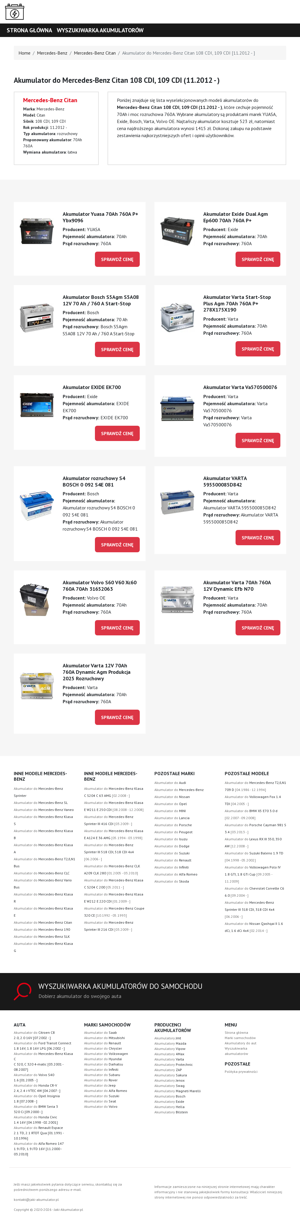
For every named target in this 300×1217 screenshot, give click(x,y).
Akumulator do (41, 802)
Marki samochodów (240, 1038)
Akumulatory (167, 1038)
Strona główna (29, 30)
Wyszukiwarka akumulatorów (100, 30)
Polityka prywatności (241, 1071)
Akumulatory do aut (240, 1043)
